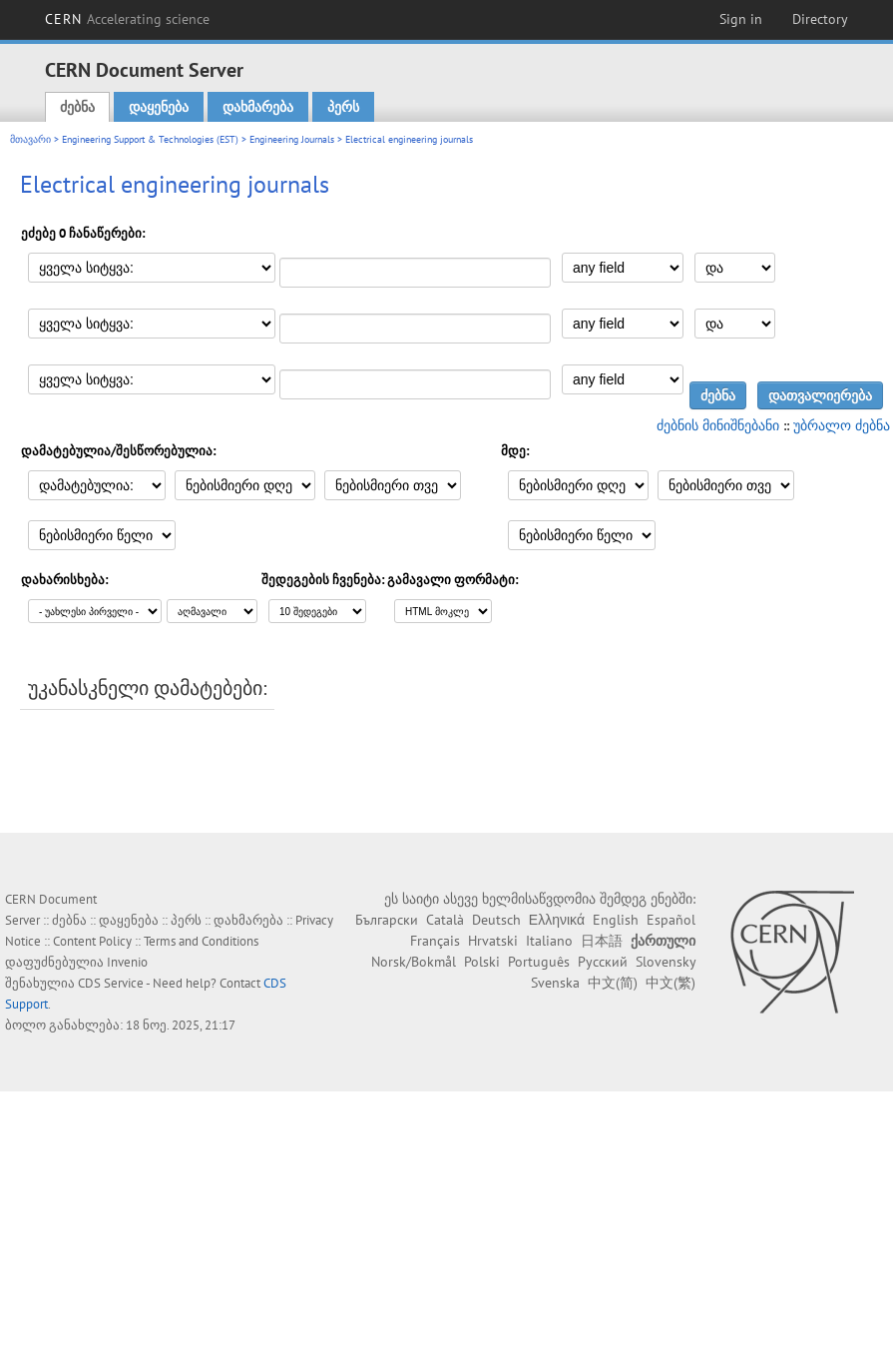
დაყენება (159, 107)
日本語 (602, 941)
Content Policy (92, 941)
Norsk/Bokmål (413, 962)
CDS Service (111, 983)
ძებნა (77, 107)
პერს (343, 107)
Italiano (549, 941)
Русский (603, 962)
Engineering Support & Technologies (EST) (150, 139)
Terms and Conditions (201, 941)
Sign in (740, 19)
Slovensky (665, 962)
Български (386, 920)
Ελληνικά (557, 920)
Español (671, 920)
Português (539, 962)
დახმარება (258, 107)
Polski (482, 962)
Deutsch (496, 920)
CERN (128, 19)
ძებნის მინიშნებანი (718, 425)
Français (435, 941)
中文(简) (613, 983)
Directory (820, 19)
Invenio (127, 962)
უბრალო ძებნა (841, 425)
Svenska (555, 983)
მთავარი (30, 139)
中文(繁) (670, 983)
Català (445, 920)
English (616, 920)
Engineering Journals (291, 139)
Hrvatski (493, 941)
